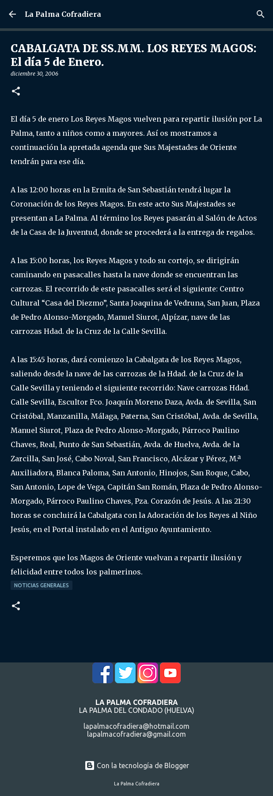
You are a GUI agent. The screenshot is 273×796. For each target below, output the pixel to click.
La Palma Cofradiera (63, 14)
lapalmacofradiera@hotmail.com (136, 726)
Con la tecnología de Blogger (136, 765)
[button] (16, 92)
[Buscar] (260, 14)
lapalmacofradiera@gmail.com (136, 734)
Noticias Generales (41, 585)
